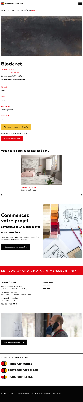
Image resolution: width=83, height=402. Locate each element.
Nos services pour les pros (14, 342)
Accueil (3, 10)
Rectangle (5, 90)
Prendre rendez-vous (12, 138)
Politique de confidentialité (41, 393)
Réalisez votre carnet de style (15, 247)
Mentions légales (23, 393)
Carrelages (11, 10)
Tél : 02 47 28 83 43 (9, 304)
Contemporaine (7, 110)
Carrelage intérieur (23, 10)
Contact (11, 393)
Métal (3, 100)
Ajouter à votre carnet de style (16, 127)
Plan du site (57, 393)
